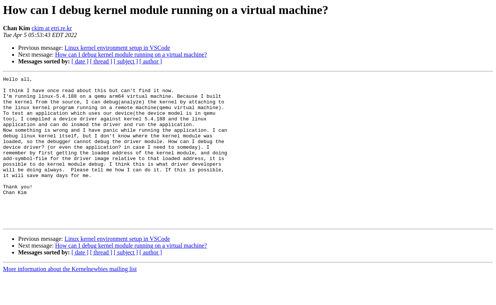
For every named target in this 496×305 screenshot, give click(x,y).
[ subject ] (126, 61)
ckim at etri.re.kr (52, 28)
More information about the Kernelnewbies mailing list (70, 298)
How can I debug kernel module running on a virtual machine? (131, 54)
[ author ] (151, 61)
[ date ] (79, 61)
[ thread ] (101, 61)
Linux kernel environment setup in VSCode (117, 48)
